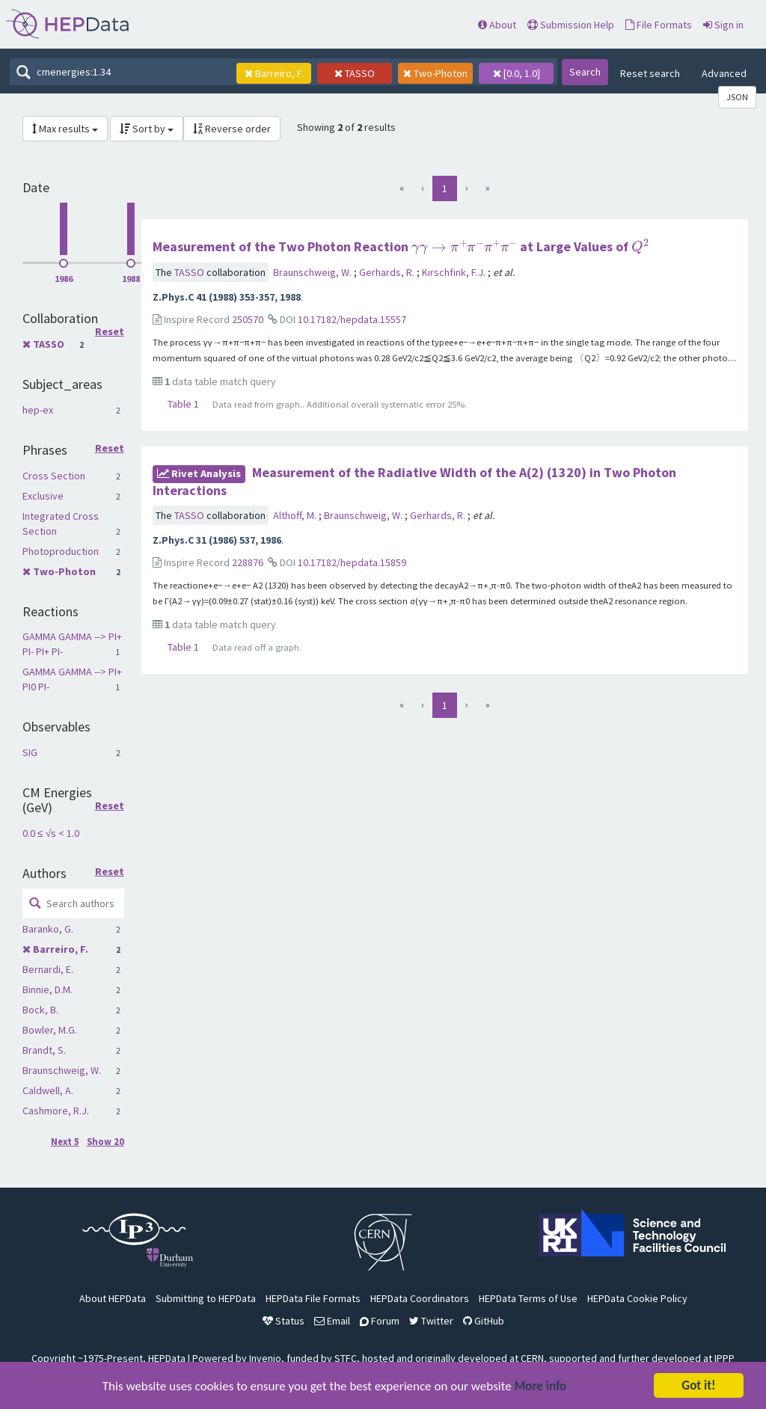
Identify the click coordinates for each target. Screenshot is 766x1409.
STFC (345, 1358)
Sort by (147, 128)
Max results (65, 128)
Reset (109, 332)
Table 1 (183, 404)
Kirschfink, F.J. (455, 272)
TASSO (48, 344)
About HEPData (112, 1298)
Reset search (650, 73)
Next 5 (65, 1141)
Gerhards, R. (388, 272)
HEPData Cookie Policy (637, 1298)
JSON (737, 96)
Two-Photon (64, 571)
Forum (379, 1320)
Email (332, 1320)
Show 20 (105, 1141)
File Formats (658, 24)
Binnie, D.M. (47, 989)
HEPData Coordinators (419, 1298)
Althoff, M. (296, 515)
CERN (532, 1358)
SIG (29, 752)
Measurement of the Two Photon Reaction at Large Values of (401, 246)
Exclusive (43, 496)
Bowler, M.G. (49, 1030)
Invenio (265, 1358)
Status (283, 1320)
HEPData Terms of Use (528, 1298)
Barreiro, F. (60, 949)
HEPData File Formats (313, 1298)
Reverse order (232, 128)
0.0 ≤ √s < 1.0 (50, 833)
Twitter (431, 1320)
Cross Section (53, 475)
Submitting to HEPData (206, 1298)
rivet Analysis (199, 473)
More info (541, 1387)
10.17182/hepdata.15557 (352, 319)
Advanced (724, 73)
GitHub (483, 1320)
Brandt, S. (44, 1050)
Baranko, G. (47, 929)
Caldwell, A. (47, 1090)
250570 (247, 319)
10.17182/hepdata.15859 (352, 562)
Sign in (723, 24)
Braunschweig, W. (61, 1070)
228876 (247, 562)
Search (585, 72)
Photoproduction (60, 551)
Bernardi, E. (47, 969)
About (497, 24)
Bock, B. (40, 1009)
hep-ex (37, 410)
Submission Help (570, 24)
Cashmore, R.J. (55, 1110)
